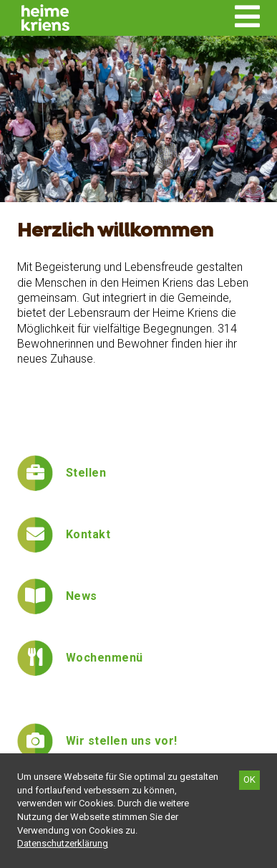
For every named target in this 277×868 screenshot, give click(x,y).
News (81, 596)
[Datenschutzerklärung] (62, 843)
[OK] (249, 780)
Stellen (86, 473)
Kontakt (88, 534)
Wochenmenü (104, 657)
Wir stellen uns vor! (122, 741)
